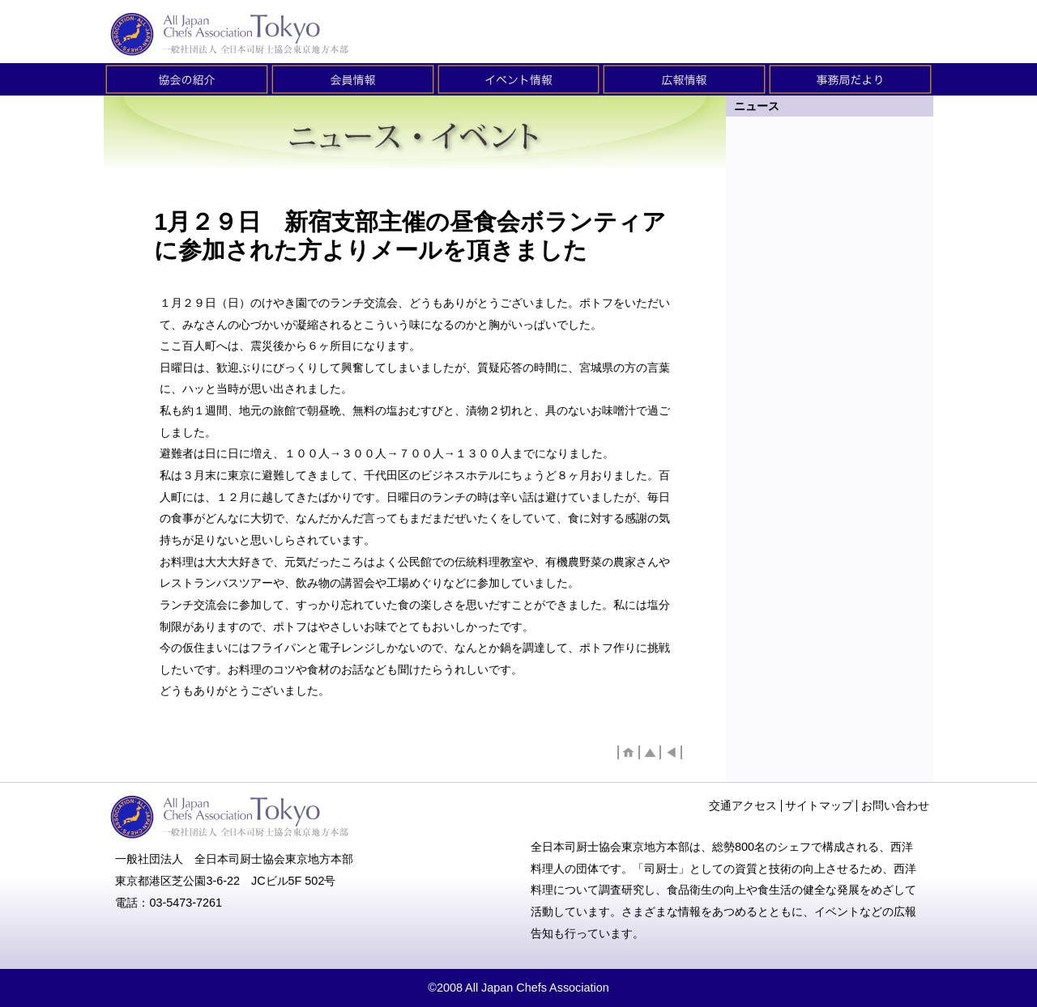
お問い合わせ (895, 805)
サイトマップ (819, 805)
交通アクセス (743, 805)
